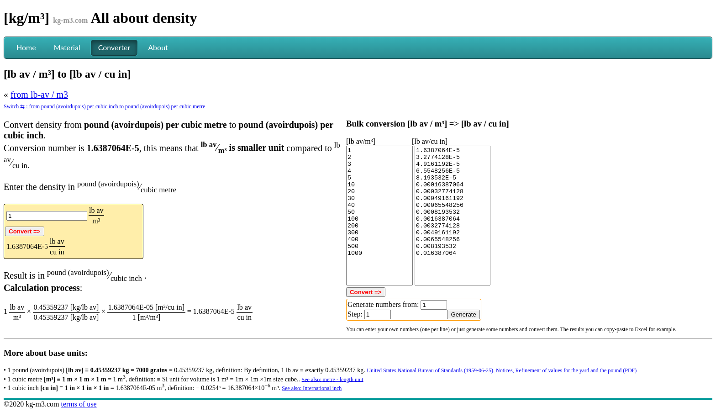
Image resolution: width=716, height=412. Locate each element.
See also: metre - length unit (332, 379)
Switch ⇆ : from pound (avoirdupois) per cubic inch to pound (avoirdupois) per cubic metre (104, 106)
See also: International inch (312, 388)
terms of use (78, 404)
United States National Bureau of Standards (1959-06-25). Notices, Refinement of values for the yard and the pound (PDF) (502, 370)
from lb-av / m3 (39, 95)
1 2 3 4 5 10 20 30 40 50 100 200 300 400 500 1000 (379, 215)
